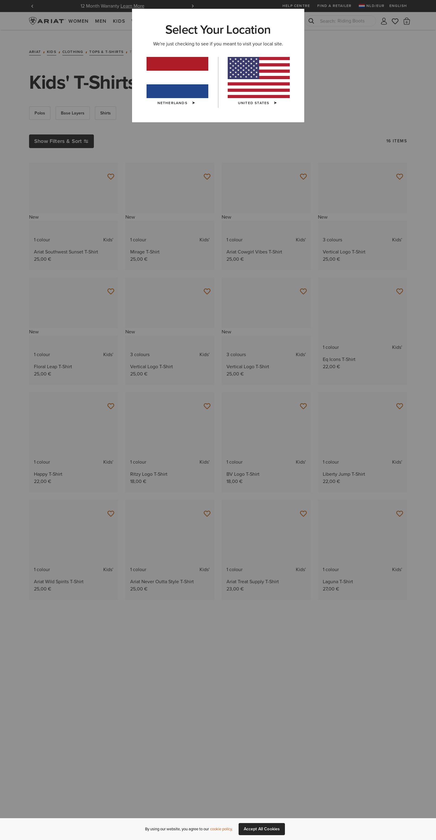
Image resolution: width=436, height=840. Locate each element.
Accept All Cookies (262, 829)
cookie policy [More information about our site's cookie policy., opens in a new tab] (221, 829)
